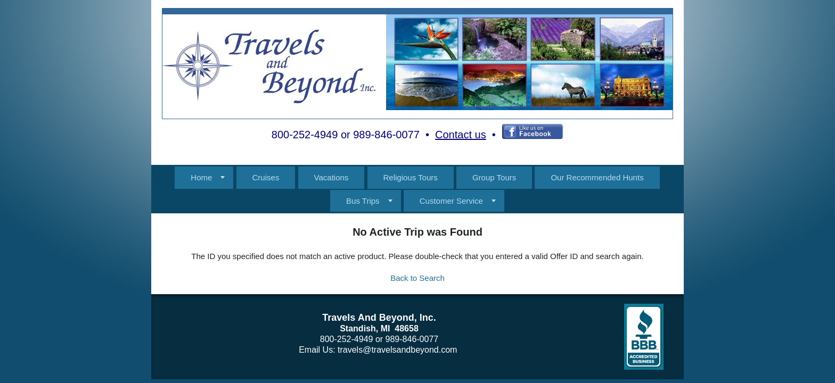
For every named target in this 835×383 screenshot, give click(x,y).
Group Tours (494, 177)
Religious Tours (410, 177)
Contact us (460, 134)
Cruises (266, 177)
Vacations (331, 177)
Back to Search (417, 277)
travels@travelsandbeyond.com (397, 349)
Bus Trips (363, 200)
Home (201, 177)
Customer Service (451, 200)
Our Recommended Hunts (597, 177)
